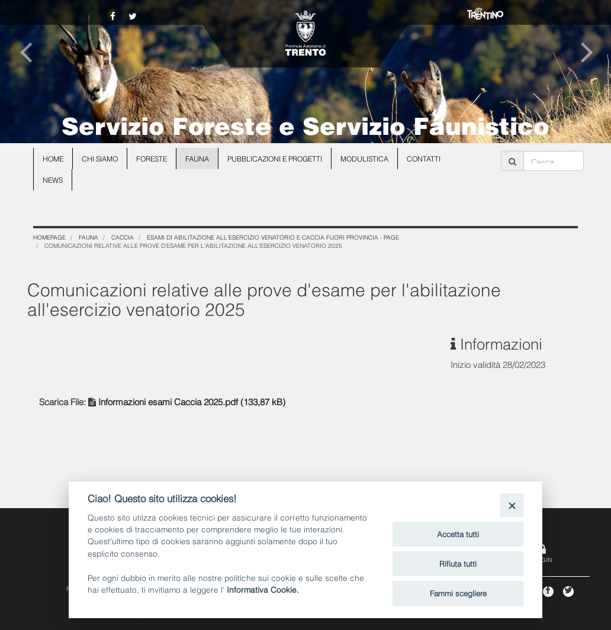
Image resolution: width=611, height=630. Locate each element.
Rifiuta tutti (458, 563)
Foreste (151, 158)
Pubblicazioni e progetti (274, 158)
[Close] (511, 504)
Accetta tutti (458, 533)
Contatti (423, 158)
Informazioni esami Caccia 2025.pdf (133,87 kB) (191, 401)
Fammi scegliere (458, 593)
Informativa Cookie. (263, 589)
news (53, 179)
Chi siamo (100, 158)
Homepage (49, 236)
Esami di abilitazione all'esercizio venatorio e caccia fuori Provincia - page (273, 236)
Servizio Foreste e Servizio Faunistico (305, 124)
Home (53, 158)
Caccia (122, 236)
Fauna (197, 158)
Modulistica (364, 158)
